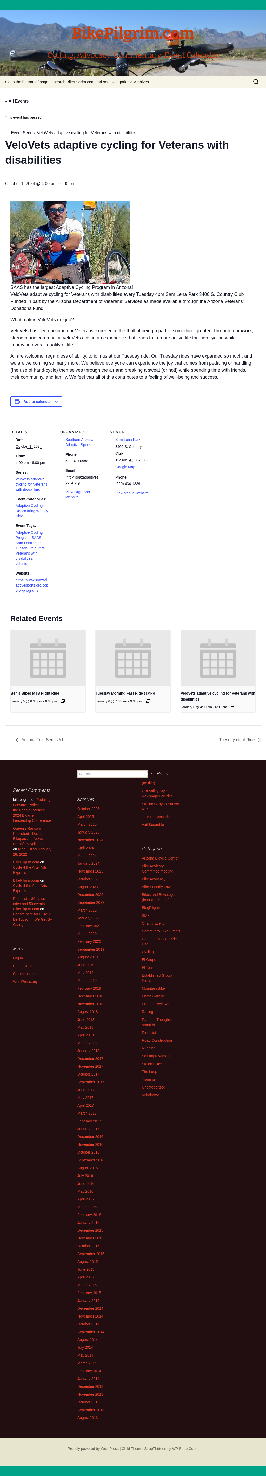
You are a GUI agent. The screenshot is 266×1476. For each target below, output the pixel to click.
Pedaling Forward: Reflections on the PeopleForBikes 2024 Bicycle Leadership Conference (32, 810)
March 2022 (87, 910)
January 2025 (88, 832)
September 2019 (90, 949)
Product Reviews (155, 1004)
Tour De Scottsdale (157, 817)
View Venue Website (132, 493)
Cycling (148, 952)
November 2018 (90, 1004)
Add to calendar (37, 401)
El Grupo (149, 960)
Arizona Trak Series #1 (42, 739)
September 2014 (90, 1332)
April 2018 (85, 1035)
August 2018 (87, 1012)
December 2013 (90, 1386)
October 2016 (88, 1152)
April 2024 (85, 848)
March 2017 (87, 1113)
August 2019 (87, 957)
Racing (147, 1012)
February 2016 (89, 1215)
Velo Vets (36, 548)
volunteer (23, 564)
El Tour (147, 967)
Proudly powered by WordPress (93, 1449)
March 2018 (87, 1043)
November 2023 (90, 871)
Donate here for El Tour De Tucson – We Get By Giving (32, 919)
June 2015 (85, 1269)
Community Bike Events (161, 931)
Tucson (21, 548)
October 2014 (88, 1324)
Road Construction (157, 1040)
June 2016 (85, 1183)
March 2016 (87, 1207)
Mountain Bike (153, 988)
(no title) (148, 783)
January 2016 (88, 1222)
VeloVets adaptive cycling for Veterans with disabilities (31, 484)
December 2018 (90, 996)
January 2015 (88, 1301)
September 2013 (90, 1410)
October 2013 (88, 1402)
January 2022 (88, 918)
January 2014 (88, 1379)
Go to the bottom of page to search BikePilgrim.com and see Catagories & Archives (77, 82)
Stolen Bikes (152, 1064)
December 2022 (90, 895)
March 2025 (87, 824)
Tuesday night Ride (237, 739)
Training (148, 1079)
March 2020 (87, 934)
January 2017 (88, 1129)
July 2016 (85, 1176)
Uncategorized (153, 1087)
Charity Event (153, 923)
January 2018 (88, 1051)
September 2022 (90, 902)
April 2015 (85, 1277)
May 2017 (85, 1098)
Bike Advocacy (153, 879)
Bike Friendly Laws (157, 887)
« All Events (17, 101)
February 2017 (89, 1121)
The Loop (149, 1072)
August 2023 (87, 887)
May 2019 (85, 973)
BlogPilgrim (151, 908)
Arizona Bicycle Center (160, 858)
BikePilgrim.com (26, 862)
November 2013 (90, 1394)
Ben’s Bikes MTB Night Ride (35, 693)
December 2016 (90, 1137)
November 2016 (90, 1144)
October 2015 (88, 1246)
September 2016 (90, 1160)
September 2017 (90, 1082)
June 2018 (85, 1019)
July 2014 (85, 1347)
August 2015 (87, 1261)
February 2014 (89, 1371)
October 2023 (88, 879)
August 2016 (87, 1168)
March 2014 (87, 1363)
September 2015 (90, 1254)
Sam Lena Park (28, 543)
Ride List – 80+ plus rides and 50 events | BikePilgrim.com (30, 903)
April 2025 (85, 817)
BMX (146, 915)
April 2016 (85, 1199)
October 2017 (88, 1074)
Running (148, 1048)
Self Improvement (156, 1056)
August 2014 (87, 1340)
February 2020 (89, 941)
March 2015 (87, 1285)
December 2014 (90, 1308)
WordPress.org (25, 981)
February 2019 (89, 988)
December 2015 (90, 1230)
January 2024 (88, 863)
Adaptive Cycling (29, 506)
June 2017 (85, 1090)
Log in (18, 958)
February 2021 (89, 926)
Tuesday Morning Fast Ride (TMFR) (126, 693)
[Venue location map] (187, 450)
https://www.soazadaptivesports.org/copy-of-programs (32, 585)
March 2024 (87, 856)
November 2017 (90, 1066)
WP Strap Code (184, 1449)
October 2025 (88, 809)
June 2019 (85, 965)
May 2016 (85, 1191)
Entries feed (22, 966)
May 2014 (85, 1355)
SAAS (36, 538)
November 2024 (90, 840)
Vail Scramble (153, 825)
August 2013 (87, 1418)
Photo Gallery (153, 996)
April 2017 (85, 1105)
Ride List (149, 1032)
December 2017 (90, 1059)
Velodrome (150, 1095)
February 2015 (89, 1293)
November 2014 (90, 1316)
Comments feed (26, 974)
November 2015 (90, 1238)
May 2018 (85, 1027)
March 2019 (87, 980)
